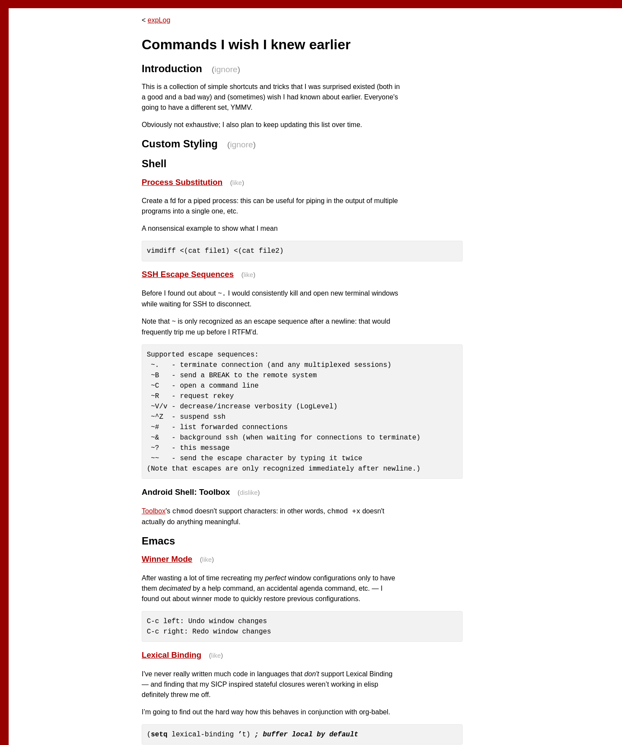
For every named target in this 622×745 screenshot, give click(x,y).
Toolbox (153, 511)
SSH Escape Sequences (188, 274)
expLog (159, 20)
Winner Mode (167, 559)
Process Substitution (182, 182)
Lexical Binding (171, 654)
